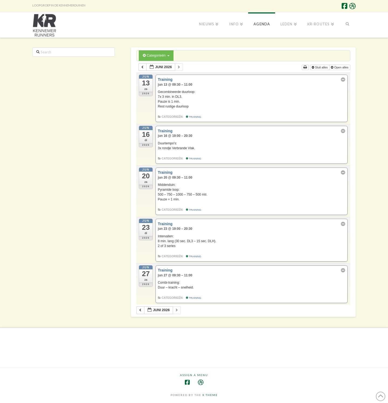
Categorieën (156, 55)
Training (193, 116)
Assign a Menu (194, 375)
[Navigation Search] (347, 24)
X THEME (210, 395)
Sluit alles (320, 67)
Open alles (340, 67)
